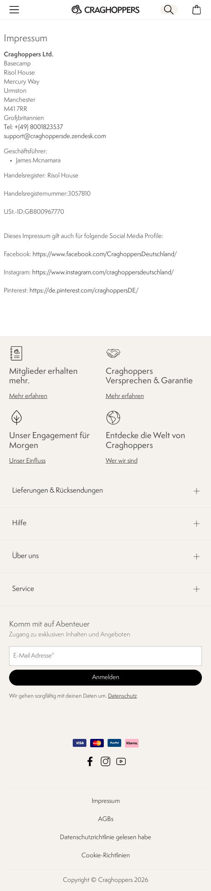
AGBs (105, 819)
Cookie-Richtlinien (105, 855)
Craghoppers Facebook (90, 761)
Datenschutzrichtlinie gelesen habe (105, 837)
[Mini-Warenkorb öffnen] (197, 9)
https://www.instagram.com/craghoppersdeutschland (101, 272)
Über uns (25, 556)
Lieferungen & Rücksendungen (57, 490)
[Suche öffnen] (169, 9)
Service (23, 588)
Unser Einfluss (27, 461)
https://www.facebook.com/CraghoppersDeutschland (103, 254)
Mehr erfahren (28, 396)
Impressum (106, 801)
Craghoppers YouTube (121, 761)
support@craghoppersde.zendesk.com (55, 136)
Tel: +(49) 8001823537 (33, 127)
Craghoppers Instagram (105, 761)
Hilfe (19, 523)
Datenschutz (122, 696)
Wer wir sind (122, 461)
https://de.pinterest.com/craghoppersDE (83, 291)
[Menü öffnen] (14, 9)
